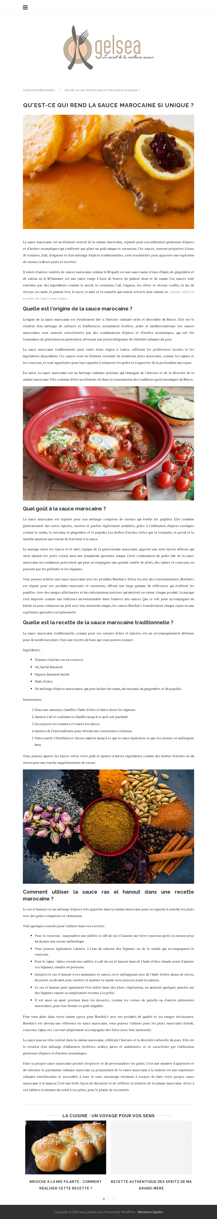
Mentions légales (150, 1212)
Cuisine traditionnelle (39, 90)
